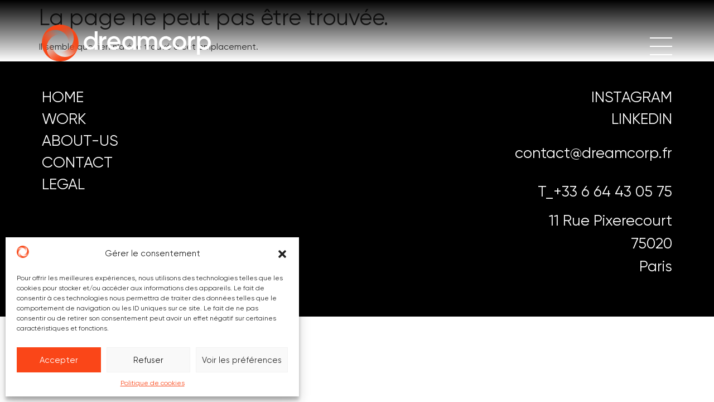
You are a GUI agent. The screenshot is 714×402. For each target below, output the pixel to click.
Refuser (148, 360)
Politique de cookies (152, 383)
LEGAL (63, 184)
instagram (631, 97)
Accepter (59, 360)
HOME (63, 97)
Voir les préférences (242, 360)
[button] (282, 254)
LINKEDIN (641, 118)
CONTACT (77, 162)
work (64, 118)
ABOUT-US (80, 140)
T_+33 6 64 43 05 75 (605, 191)
